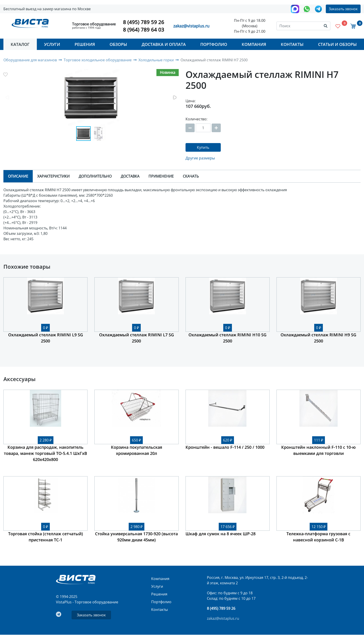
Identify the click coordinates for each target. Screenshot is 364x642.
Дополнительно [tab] (95, 176)
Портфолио (213, 44)
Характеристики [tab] (53, 176)
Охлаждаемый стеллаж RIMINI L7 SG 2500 (136, 338)
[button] (91, 97)
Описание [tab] (18, 176)
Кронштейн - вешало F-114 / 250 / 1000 (225, 447)
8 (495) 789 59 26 (143, 22)
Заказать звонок (343, 8)
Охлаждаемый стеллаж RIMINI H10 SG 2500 (227, 338)
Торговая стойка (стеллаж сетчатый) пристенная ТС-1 (45, 537)
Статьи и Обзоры (337, 44)
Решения (85, 44)
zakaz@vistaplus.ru (191, 26)
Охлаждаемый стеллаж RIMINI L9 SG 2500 (45, 338)
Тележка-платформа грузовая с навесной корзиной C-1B (318, 537)
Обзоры (118, 44)
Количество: (196, 119)
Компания (254, 44)
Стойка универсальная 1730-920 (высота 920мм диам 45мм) (136, 537)
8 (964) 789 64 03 (143, 29)
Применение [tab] (161, 176)
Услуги (52, 44)
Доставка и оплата (164, 44)
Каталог (20, 44)
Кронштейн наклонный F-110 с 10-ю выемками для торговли (318, 450)
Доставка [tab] (130, 176)
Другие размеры (200, 158)
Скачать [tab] (191, 176)
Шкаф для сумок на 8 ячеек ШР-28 (221, 533)
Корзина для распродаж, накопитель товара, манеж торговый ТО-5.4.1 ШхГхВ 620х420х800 (45, 453)
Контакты (292, 44)
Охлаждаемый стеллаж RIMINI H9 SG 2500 (318, 338)
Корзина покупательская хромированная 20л (136, 450)
